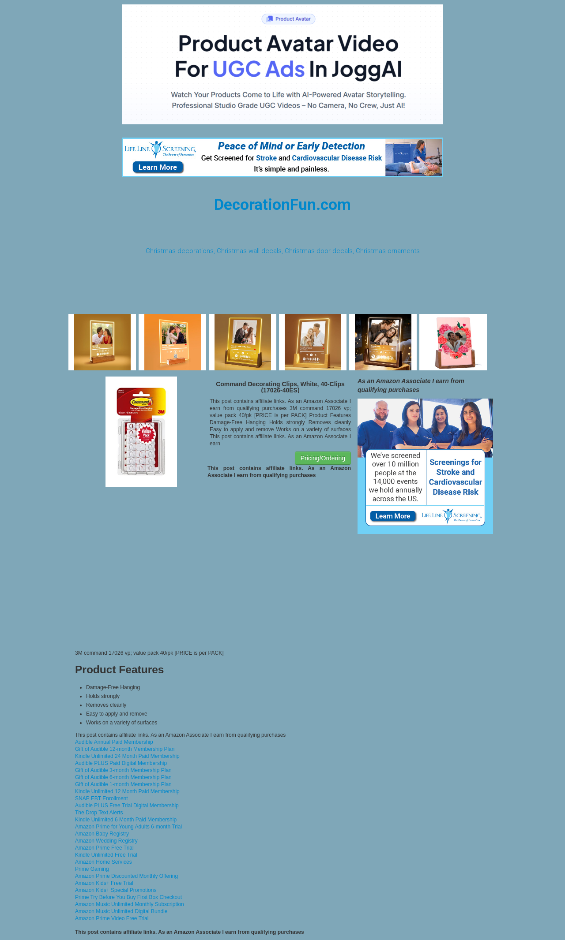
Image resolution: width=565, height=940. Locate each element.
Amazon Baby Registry (102, 834)
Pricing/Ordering (323, 458)
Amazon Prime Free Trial (104, 848)
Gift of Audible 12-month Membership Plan (124, 749)
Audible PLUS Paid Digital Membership (121, 763)
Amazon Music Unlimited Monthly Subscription (129, 904)
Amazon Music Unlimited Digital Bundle (121, 911)
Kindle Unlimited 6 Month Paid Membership (126, 820)
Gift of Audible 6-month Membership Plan (123, 777)
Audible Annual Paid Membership (114, 742)
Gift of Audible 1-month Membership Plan (123, 784)
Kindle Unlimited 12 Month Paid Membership (127, 791)
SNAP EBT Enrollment (101, 798)
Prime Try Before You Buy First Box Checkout (128, 897)
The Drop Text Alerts (99, 812)
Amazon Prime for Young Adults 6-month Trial (128, 827)
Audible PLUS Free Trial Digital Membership (127, 805)
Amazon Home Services (103, 862)
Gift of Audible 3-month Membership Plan (123, 770)
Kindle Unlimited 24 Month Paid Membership (127, 756)
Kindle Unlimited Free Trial (106, 855)
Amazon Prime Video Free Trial (112, 918)
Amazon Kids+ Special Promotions (115, 890)
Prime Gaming (92, 869)
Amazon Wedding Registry (106, 841)
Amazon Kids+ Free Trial (104, 883)
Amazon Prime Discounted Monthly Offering (126, 876)
